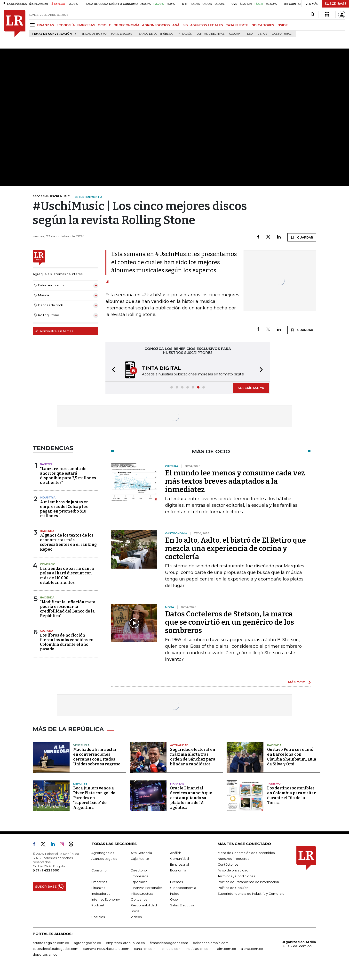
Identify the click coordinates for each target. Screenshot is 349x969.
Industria (48, 497)
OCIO (102, 25)
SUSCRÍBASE (336, 3)
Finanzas (177, 783)
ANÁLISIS (180, 25)
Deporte (80, 783)
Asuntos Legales (104, 859)
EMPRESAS (86, 25)
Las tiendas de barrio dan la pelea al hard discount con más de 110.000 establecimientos (67, 575)
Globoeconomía (183, 888)
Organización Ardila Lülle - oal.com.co (298, 944)
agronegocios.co (87, 943)
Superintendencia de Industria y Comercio (251, 893)
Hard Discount (122, 33)
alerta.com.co (252, 949)
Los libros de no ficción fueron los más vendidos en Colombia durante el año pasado (67, 642)
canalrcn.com (145, 949)
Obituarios (139, 899)
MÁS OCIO (296, 682)
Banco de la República (156, 33)
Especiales (139, 882)
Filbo (249, 33)
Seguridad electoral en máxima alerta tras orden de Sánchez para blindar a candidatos (192, 756)
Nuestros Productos (233, 859)
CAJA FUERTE (236, 25)
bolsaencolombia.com (211, 943)
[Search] (312, 14)
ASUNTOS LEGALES (206, 25)
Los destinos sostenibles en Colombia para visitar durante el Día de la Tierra (291, 795)
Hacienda (47, 531)
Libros (262, 33)
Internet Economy (105, 899)
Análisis (175, 853)
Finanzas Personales (146, 888)
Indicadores (100, 893)
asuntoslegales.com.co (51, 943)
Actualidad (179, 745)
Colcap (234, 33)
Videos (136, 917)
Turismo (274, 783)
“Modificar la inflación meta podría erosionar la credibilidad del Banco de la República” (67, 609)
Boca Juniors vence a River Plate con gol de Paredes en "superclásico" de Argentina (94, 798)
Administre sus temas (54, 331)
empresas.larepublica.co (125, 943)
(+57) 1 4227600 (46, 870)
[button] (112, 370)
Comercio (48, 564)
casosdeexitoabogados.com (55, 949)
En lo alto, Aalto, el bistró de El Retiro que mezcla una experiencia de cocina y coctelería (235, 548)
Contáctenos (228, 864)
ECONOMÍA (65, 25)
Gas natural (281, 33)
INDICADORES (262, 25)
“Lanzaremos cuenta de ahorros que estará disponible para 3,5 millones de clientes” (68, 475)
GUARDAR (302, 237)
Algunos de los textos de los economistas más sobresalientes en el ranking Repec (68, 542)
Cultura (46, 630)
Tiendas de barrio (92, 33)
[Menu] (33, 25)
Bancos (46, 464)
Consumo (99, 870)
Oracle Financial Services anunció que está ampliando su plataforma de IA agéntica (191, 798)
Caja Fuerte (140, 859)
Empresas (99, 882)
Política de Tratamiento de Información (248, 882)
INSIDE (282, 25)
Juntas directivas (210, 33)
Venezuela (81, 745)
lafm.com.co (226, 949)
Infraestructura (142, 893)
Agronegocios (102, 853)
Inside (174, 893)
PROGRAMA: (51, 196)
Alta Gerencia (141, 853)
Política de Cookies (233, 888)
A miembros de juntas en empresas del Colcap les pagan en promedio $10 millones (64, 509)
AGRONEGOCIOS (156, 25)
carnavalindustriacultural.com (106, 949)
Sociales (98, 917)
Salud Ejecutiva (182, 905)
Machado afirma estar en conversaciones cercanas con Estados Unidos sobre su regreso (96, 756)
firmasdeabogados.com (169, 943)
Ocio (174, 899)
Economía (178, 870)
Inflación (185, 33)
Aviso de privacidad (233, 870)
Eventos (176, 882)
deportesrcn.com (47, 954)
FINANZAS (45, 25)
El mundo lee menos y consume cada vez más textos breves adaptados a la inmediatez (235, 481)
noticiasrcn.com (199, 949)
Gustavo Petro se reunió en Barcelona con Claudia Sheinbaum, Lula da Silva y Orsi (291, 756)
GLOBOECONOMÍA (124, 25)
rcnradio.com (171, 949)
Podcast (97, 905)
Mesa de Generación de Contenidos (246, 853)
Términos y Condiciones (236, 876)
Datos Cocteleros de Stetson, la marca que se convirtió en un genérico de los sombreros (229, 622)
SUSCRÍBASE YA (251, 388)
